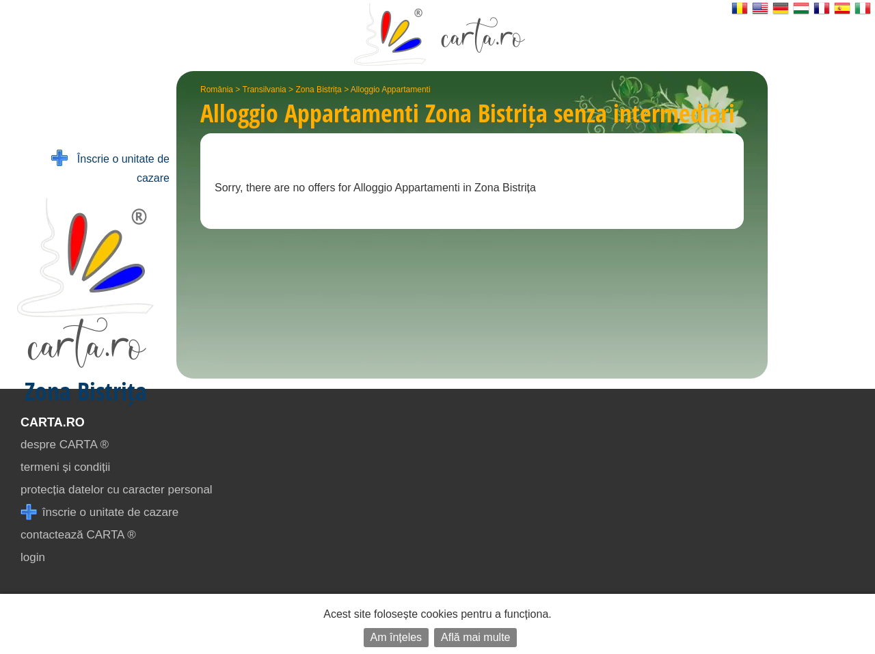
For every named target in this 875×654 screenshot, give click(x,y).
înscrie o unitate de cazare (99, 512)
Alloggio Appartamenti (391, 89)
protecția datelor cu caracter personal (117, 489)
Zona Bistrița (318, 89)
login (33, 557)
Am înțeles (396, 637)
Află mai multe (475, 637)
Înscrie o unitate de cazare (110, 167)
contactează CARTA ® (78, 534)
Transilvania (264, 89)
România (216, 89)
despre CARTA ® (65, 444)
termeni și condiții (65, 467)
